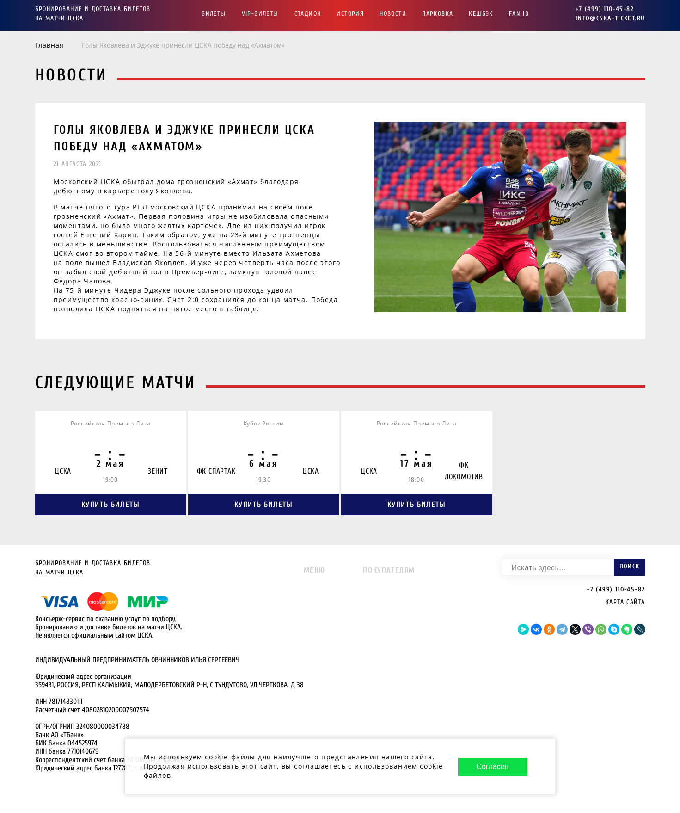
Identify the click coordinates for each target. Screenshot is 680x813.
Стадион (307, 14)
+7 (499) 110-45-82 (605, 9)
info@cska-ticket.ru (610, 18)
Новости (393, 14)
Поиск (629, 566)
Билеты (214, 14)
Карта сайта (625, 602)
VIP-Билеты (260, 14)
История (350, 14)
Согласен (493, 766)
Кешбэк (481, 14)
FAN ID (519, 14)
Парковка (437, 14)
